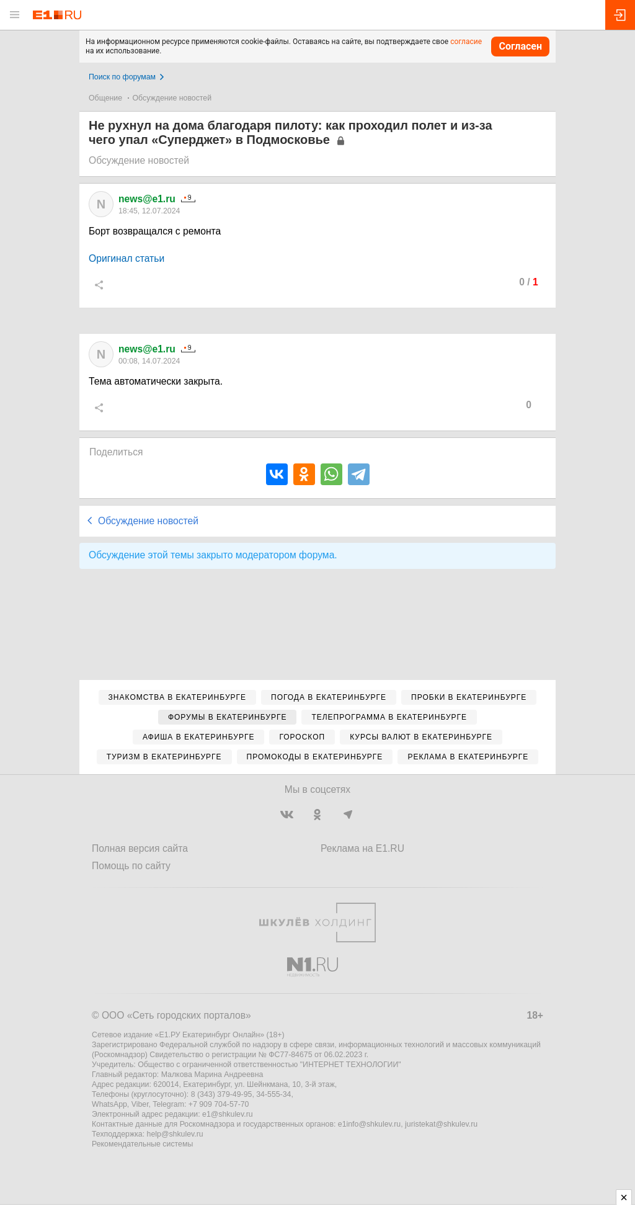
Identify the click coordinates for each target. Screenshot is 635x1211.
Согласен (520, 46)
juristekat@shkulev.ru (441, 1124)
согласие (466, 41)
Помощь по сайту (131, 865)
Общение (105, 98)
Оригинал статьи (126, 258)
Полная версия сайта (140, 848)
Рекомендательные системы (142, 1144)
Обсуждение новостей (172, 98)
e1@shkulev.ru (227, 1114)
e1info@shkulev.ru (369, 1124)
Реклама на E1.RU (362, 848)
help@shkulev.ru (175, 1134)
